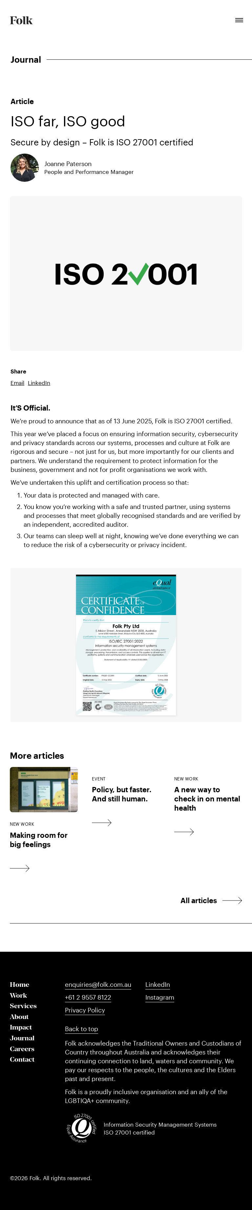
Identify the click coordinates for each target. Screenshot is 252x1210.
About (19, 1016)
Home (19, 984)
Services (23, 1006)
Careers (22, 1049)
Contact (22, 1059)
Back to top (81, 1028)
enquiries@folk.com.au (98, 984)
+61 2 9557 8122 (88, 997)
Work (18, 995)
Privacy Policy (85, 1010)
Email (17, 382)
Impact (21, 1027)
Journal (22, 1038)
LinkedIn (39, 382)
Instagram (159, 997)
